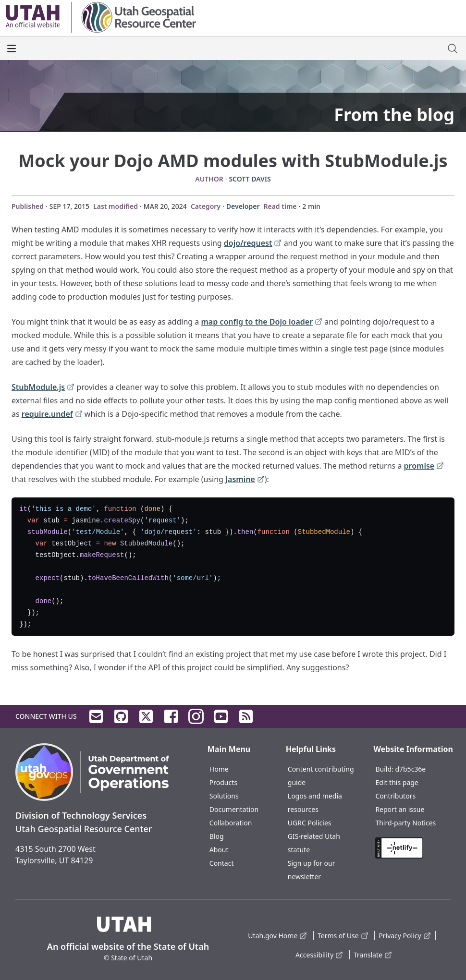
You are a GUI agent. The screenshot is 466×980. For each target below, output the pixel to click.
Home (219, 769)
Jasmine (245, 480)
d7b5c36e (410, 769)
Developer (243, 206)
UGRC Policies (309, 822)
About (219, 849)
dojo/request (253, 244)
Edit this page (396, 782)
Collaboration (230, 822)
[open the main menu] (11, 48)
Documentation (233, 809)
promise (424, 466)
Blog (216, 836)
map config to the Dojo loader (261, 322)
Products (223, 782)
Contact (221, 863)
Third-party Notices (405, 822)
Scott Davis (249, 178)
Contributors (395, 795)
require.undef (52, 415)
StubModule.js (43, 388)
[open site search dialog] (452, 48)
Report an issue (399, 809)
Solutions (224, 795)
